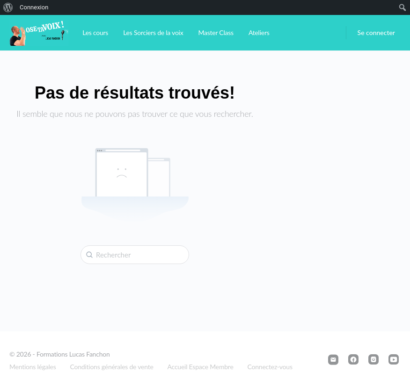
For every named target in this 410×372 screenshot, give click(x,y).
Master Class (215, 32)
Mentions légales (32, 367)
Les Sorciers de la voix (153, 32)
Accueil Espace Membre (201, 367)
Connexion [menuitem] (34, 7)
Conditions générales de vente (112, 367)
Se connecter (376, 32)
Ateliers (259, 32)
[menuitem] (8, 7)
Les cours (95, 32)
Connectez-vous (270, 367)
